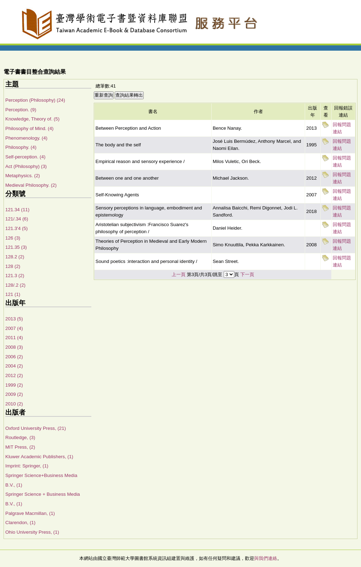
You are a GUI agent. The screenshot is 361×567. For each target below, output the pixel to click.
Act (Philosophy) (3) (26, 166)
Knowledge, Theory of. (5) (32, 119)
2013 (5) (14, 318)
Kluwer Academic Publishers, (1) (39, 456)
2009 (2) (14, 394)
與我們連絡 (265, 558)
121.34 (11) (17, 209)
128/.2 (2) (15, 285)
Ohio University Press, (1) (32, 532)
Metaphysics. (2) (22, 175)
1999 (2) (14, 385)
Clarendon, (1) (20, 522)
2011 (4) (14, 337)
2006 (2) (14, 356)
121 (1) (12, 294)
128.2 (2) (14, 256)
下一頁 (247, 274)
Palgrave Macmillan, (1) (30, 513)
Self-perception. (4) (25, 156)
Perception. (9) (20, 109)
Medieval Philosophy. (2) (31, 185)
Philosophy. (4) (20, 147)
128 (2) (12, 266)
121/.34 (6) (16, 218)
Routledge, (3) (20, 437)
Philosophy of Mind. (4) (29, 128)
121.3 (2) (14, 275)
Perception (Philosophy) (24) (35, 100)
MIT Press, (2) (20, 447)
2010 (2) (14, 403)
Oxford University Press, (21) (35, 428)
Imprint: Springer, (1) (26, 465)
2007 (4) (14, 328)
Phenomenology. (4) (26, 138)
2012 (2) (14, 375)
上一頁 (178, 274)
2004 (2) (14, 366)
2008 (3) (14, 347)
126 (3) (12, 238)
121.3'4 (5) (16, 228)
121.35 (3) (16, 247)
